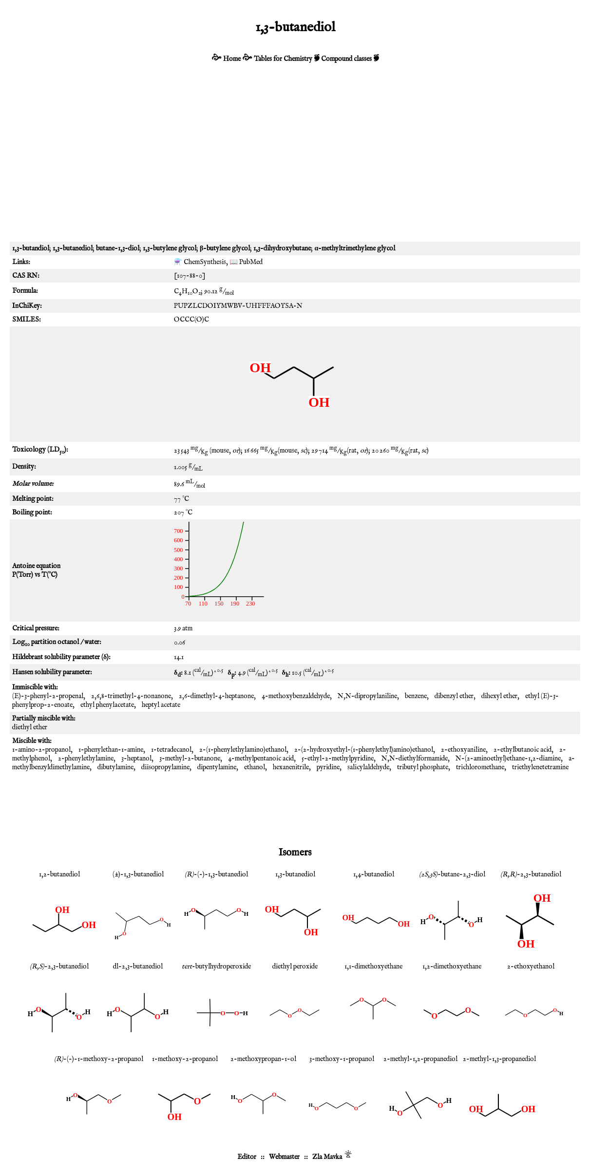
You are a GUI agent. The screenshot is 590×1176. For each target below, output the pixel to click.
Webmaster (284, 1157)
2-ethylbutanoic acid (523, 749)
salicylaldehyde (368, 767)
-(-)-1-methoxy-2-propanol (98, 1059)
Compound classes (346, 59)
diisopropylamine (165, 767)
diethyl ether (29, 727)
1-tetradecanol (171, 749)
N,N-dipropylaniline (367, 696)
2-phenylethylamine (86, 758)
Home (232, 59)
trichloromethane (480, 767)
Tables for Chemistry (283, 59)
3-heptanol (136, 758)
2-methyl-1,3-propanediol (499, 1059)
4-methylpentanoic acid (261, 758)
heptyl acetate (161, 705)
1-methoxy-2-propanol (185, 1059)
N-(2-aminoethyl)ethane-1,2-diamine (508, 758)
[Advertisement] (295, 163)
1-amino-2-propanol (41, 749)
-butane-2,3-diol (452, 874)
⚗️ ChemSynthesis (200, 262)
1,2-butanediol (59, 874)
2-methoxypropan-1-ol (263, 1059)
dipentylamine (216, 767)
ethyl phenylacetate (107, 705)
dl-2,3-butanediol (138, 966)
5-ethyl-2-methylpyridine (338, 758)
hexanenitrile (291, 767)
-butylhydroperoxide (216, 966)
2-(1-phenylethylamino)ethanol (242, 749)
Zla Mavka (327, 1157)
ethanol (254, 767)
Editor (246, 1157)
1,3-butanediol (295, 874)
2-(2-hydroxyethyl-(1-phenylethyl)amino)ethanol (363, 749)
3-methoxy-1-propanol (341, 1059)
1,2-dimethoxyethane (451, 966)
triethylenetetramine (540, 767)
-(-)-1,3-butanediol (216, 874)
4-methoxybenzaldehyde (296, 696)
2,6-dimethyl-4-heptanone (216, 696)
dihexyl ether (499, 696)
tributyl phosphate (422, 767)
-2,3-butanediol (530, 874)
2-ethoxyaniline (463, 749)
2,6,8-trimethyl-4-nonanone (131, 696)
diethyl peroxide (295, 966)
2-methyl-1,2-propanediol (420, 1059)
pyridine (328, 767)
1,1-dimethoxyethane (373, 966)
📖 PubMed (246, 262)
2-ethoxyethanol (530, 966)
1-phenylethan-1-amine (110, 749)
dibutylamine (115, 767)
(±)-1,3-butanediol (138, 874)
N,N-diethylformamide (414, 758)
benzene (416, 696)
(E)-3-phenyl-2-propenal (47, 696)
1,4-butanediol (373, 874)
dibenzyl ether (454, 696)
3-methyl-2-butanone (189, 758)
